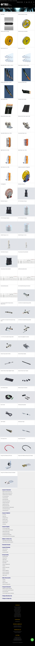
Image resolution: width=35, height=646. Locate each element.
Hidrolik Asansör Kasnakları (23, 31)
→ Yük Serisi (4, 524)
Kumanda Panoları (17, 610)
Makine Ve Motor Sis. (17, 609)
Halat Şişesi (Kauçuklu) (22, 404)
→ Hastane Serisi (4, 522)
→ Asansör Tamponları (5, 567)
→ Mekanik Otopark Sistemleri (7, 588)
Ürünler (4, 9)
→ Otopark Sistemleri (6, 586)
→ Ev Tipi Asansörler (5, 496)
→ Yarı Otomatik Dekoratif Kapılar (7, 529)
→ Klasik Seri (4, 516)
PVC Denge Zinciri (4, 438)
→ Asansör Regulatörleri (6, 564)
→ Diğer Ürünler (4, 575)
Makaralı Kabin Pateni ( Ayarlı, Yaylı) (24, 116)
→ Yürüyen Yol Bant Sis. (6, 598)
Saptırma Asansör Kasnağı (22, 14)
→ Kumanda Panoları (5, 544)
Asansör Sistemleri (17, 606)
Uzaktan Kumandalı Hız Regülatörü (24, 167)
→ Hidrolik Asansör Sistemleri (7, 494)
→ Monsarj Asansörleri (5, 505)
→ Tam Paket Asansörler (6, 508)
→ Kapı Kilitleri (4, 562)
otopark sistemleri (17, 632)
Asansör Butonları (17, 611)
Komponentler (8, 9)
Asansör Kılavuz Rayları (22, 353)
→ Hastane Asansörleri (5, 502)
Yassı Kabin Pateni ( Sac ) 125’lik (6, 133)
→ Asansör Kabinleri (5, 513)
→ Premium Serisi (5, 519)
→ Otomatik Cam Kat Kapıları (6, 534)
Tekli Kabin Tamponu (21, 184)
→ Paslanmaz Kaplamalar (6, 584)
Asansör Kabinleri (18, 607)
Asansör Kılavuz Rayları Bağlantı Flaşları (7, 370)
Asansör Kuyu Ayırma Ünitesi (5, 353)
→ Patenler (3, 565)
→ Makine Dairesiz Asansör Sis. (7, 493)
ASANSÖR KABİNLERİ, (17, 625)
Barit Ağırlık (3, 14)
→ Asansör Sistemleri (6, 489)
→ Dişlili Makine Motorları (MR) (7, 540)
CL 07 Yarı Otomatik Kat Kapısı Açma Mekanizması (7, 303)
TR (33, 2)
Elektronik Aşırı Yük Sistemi (22, 387)
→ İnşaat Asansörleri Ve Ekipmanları (8, 507)
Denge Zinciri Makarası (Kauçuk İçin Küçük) (25, 455)
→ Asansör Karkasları (5, 573)
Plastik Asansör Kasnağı (5, 31)
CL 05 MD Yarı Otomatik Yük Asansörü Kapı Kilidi (8, 320)
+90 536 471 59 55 (20, 2)
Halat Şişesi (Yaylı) (21, 421)
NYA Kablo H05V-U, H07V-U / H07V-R (7, 65)
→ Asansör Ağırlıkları (5, 570)
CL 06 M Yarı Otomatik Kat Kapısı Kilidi (24, 302)
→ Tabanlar (3, 581)
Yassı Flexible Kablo (4, 99)
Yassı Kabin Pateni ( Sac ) (22, 133)
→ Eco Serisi (4, 514)
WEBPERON (20, 642)
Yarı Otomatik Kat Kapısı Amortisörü (24, 285)
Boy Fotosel (3, 404)
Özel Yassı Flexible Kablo (22, 82)
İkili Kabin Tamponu (4, 201)
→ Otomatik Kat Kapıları (6, 533)
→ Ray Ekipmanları (5, 556)
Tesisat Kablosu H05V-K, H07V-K (23, 65)
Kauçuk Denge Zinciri (21, 438)
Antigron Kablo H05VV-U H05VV (6, 82)
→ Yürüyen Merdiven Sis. (6, 595)
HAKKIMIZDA (17, 621)
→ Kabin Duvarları (5, 582)
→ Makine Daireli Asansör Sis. (7, 491)
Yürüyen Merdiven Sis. (17, 615)
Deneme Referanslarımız (17, 631)
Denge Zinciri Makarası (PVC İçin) (6, 455)
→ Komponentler (5, 554)
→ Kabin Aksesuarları (6, 577)
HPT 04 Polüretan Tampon (22, 201)
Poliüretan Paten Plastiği (22, 99)
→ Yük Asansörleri (5, 497)
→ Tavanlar (3, 579)
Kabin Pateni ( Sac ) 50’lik (5, 167)
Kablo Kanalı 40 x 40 (21, 48)
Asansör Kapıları (17, 608)
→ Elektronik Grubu (5, 561)
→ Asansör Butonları (5, 547)
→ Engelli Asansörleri (5, 504)
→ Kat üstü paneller (5, 552)
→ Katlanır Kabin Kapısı (5, 531)
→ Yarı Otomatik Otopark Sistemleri (7, 590)
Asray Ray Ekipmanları (4, 285)
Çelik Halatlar (3, 421)
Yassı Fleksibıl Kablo (4, 387)
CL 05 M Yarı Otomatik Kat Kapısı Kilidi (24, 319)
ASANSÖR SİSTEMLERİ (17, 626)
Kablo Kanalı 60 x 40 (4, 48)
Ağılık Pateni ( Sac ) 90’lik (5, 150)
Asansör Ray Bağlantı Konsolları (23, 336)
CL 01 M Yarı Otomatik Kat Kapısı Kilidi (7, 336)
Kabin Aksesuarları (17, 613)
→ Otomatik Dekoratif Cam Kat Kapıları (8, 536)
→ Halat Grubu (4, 559)
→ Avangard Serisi (5, 517)
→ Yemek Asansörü (5, 510)
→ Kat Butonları (4, 550)
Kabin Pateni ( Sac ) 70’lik (22, 150)
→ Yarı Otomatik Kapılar (6, 528)
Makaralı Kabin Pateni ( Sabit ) (6, 116)
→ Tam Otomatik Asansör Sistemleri (8, 593)
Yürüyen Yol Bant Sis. (17, 616)
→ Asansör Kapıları (5, 526)
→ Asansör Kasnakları (5, 572)
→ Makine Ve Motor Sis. (6, 538)
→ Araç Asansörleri (5, 499)
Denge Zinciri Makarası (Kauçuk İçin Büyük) (8, 472)
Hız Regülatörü (3, 184)
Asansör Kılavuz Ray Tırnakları (23, 370)
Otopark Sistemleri (17, 614)
